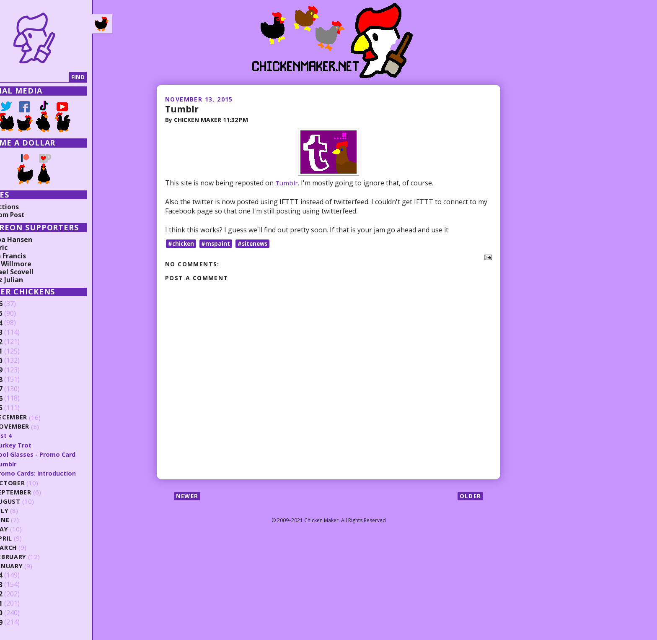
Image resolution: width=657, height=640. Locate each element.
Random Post (28, 214)
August (32, 501)
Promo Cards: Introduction (61, 472)
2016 (19, 398)
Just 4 (28, 435)
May (26, 528)
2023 (19, 332)
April (27, 537)
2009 (19, 622)
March (30, 547)
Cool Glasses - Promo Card (60, 454)
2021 (19, 351)
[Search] (49, 77)
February (35, 556)
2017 (19, 389)
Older (470, 496)
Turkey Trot (38, 444)
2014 (19, 574)
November (37, 426)
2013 (19, 584)
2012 (19, 593)
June (26, 519)
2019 (19, 370)
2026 (19, 304)
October (34, 482)
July (26, 510)
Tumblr (182, 108)
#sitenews (256, 243)
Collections (25, 206)
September (37, 491)
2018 (19, 379)
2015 (19, 408)
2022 (19, 342)
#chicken (182, 243)
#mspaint (218, 243)
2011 (19, 603)
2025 (19, 313)
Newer (188, 496)
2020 (19, 360)
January (33, 565)
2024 (19, 323)
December (36, 417)
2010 (19, 612)
